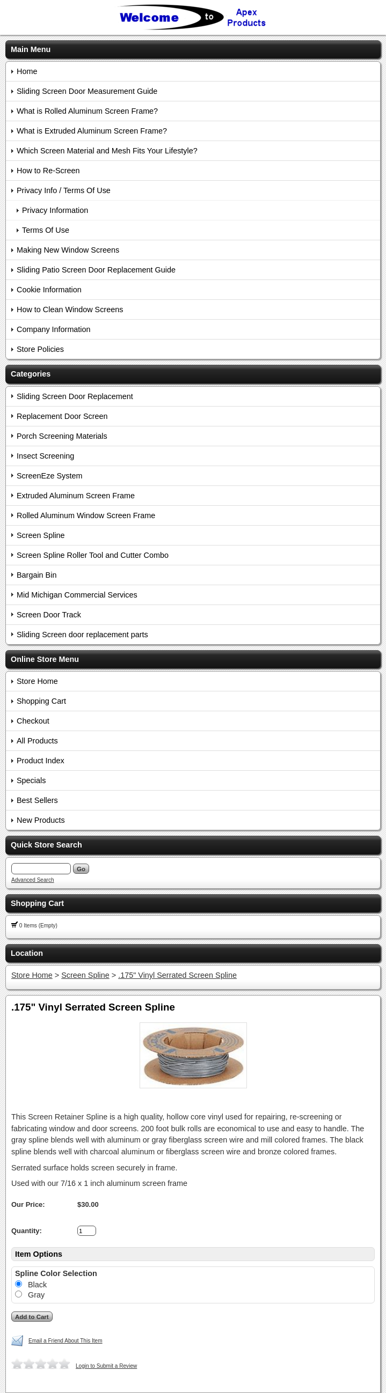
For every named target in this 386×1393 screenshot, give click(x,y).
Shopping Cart (41, 701)
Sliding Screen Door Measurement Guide (87, 91)
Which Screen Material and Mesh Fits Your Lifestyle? (107, 150)
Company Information (54, 329)
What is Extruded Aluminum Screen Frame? (92, 131)
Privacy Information (55, 210)
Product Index (40, 760)
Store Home (37, 681)
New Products (41, 820)
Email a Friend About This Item (65, 1341)
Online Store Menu (45, 659)
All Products (37, 740)
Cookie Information (49, 289)
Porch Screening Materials (62, 436)
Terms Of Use (45, 230)
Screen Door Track (49, 614)
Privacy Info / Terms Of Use (64, 190)
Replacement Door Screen (62, 416)
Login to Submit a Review (106, 1366)
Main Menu (30, 49)
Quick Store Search (46, 845)
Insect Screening (45, 456)
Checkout (33, 721)
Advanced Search (32, 880)
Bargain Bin (36, 575)
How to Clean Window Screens (70, 309)
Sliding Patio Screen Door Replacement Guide (96, 270)
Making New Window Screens (68, 250)
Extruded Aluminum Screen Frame (76, 495)
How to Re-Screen (48, 170)
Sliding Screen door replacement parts (82, 634)
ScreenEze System (49, 475)
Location (27, 953)
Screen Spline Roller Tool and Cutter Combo (93, 555)
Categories (30, 374)
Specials (31, 780)
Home (27, 71)
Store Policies (40, 349)
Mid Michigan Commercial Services (77, 595)
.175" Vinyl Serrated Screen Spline (177, 975)
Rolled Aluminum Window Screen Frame (86, 515)
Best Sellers (37, 800)
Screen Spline (41, 535)
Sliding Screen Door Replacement (75, 396)
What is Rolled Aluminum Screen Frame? (87, 111)
